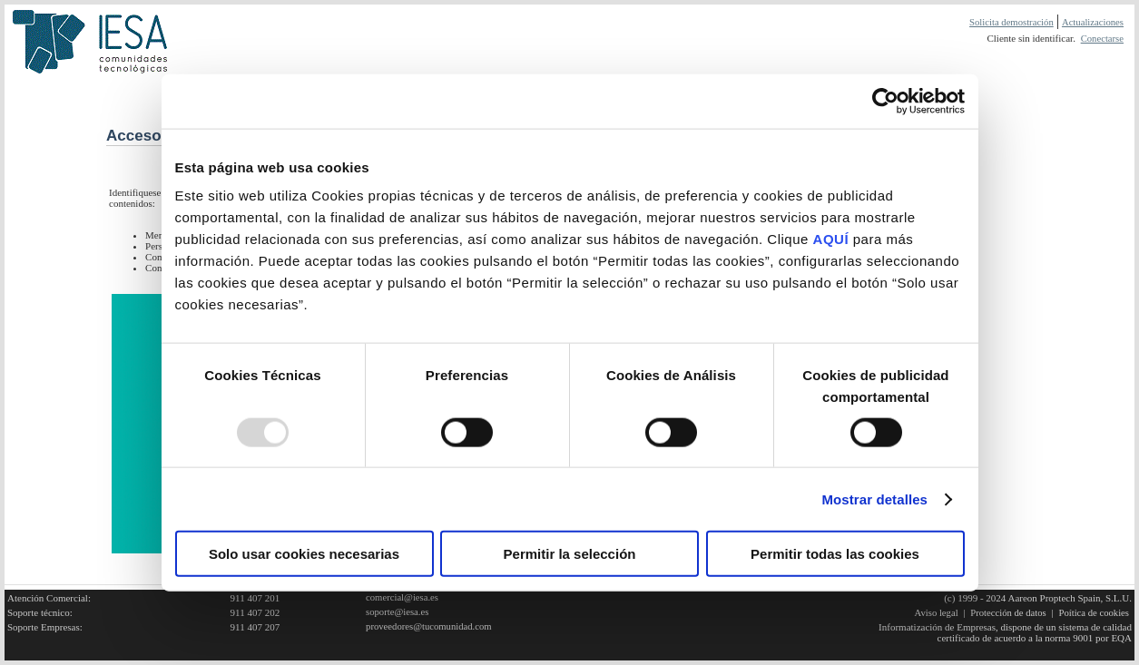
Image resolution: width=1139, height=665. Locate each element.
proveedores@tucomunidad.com (429, 626)
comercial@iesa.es (402, 597)
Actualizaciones (1093, 22)
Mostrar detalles (874, 498)
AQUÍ (831, 239)
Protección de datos (1008, 613)
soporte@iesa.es (397, 612)
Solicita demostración (1011, 22)
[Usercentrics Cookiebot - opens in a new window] (885, 100)
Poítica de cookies (1093, 613)
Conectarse (1102, 39)
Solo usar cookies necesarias (304, 554)
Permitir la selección (570, 554)
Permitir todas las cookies (835, 554)
